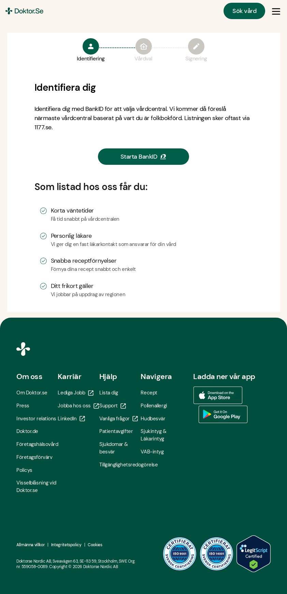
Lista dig (108, 392)
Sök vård (244, 11)
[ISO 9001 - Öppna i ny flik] (180, 554)
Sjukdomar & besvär (113, 448)
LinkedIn (71, 418)
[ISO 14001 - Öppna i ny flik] (217, 554)
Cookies (95, 545)
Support (112, 405)
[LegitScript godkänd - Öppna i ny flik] (253, 553)
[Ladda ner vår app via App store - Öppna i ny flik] (217, 395)
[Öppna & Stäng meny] (276, 11)
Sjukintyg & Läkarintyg (153, 435)
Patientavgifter (116, 431)
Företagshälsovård (37, 444)
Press (22, 405)
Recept (149, 392)
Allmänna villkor (30, 545)
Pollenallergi (154, 405)
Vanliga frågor (118, 418)
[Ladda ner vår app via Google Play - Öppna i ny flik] (223, 414)
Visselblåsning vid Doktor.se (36, 486)
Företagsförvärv (34, 457)
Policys (24, 470)
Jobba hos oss (78, 405)
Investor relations (36, 418)
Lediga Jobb (75, 392)
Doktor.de (27, 431)
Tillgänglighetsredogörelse (120, 464)
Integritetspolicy (66, 545)
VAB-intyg (152, 451)
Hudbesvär (153, 418)
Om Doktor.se (31, 392)
